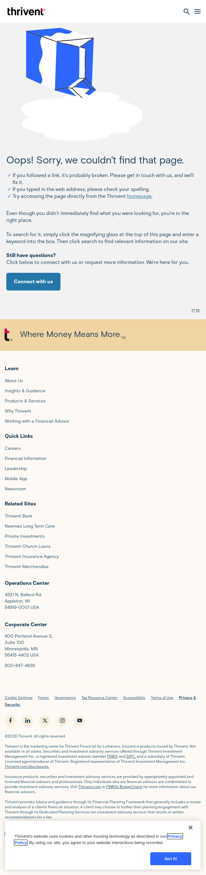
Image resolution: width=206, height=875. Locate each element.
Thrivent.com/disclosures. (27, 766)
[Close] (190, 833)
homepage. (139, 196)
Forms (43, 697)
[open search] (186, 11)
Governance (65, 697)
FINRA (112, 756)
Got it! (170, 864)
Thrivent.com (89, 786)
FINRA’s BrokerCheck (124, 786)
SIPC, (131, 756)
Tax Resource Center (99, 697)
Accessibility (134, 697)
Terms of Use (162, 697)
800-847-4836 (20, 665)
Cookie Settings (18, 697)
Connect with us (33, 281)
